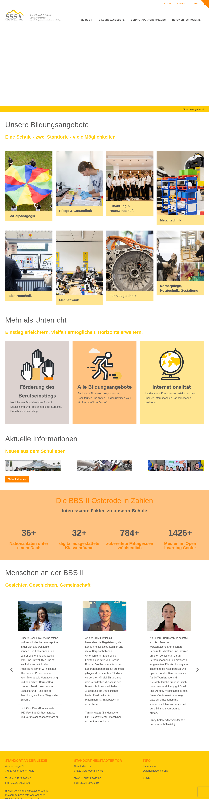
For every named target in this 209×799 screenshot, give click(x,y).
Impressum (149, 766)
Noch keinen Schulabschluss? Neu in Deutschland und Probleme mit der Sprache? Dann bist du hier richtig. (36, 407)
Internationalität (172, 387)
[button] (205, 4)
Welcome (167, 3)
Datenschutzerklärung (155, 770)
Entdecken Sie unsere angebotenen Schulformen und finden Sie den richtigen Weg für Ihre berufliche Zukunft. (104, 398)
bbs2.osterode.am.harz (31, 795)
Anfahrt (147, 778)
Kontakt (181, 3)
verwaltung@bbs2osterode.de (31, 790)
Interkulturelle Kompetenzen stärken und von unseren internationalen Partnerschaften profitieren (170, 398)
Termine (195, 3)
